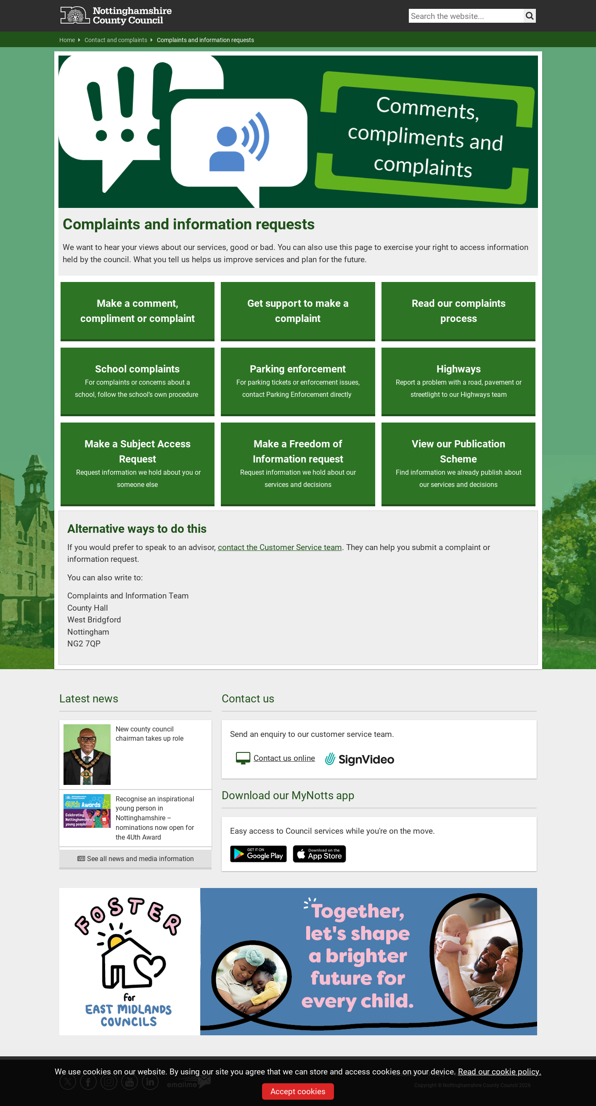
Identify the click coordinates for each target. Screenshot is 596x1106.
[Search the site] (530, 16)
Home (69, 40)
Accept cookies (298, 1091)
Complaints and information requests (205, 40)
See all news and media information (135, 858)
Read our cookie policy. (499, 1071)
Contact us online (274, 759)
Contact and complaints (119, 40)
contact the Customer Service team (280, 547)
